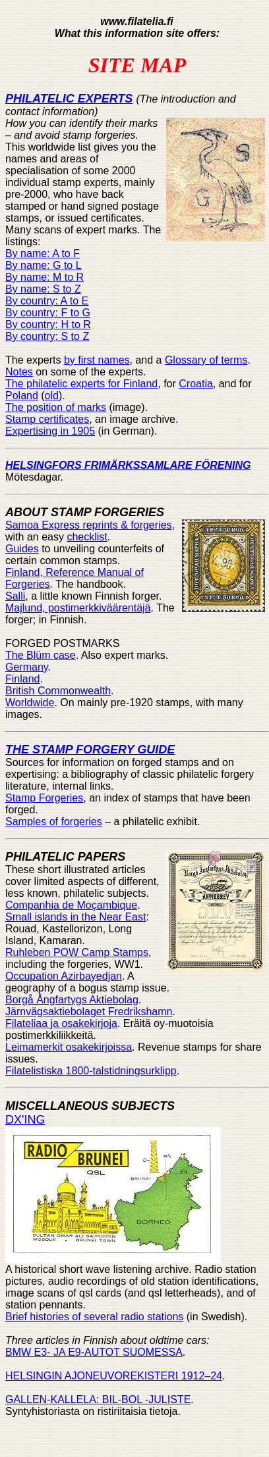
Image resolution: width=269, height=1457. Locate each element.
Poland (21, 395)
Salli (15, 596)
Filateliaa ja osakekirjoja (61, 1023)
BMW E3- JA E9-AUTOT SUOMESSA (94, 1352)
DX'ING (25, 1119)
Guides (22, 548)
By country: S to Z (47, 336)
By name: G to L (43, 265)
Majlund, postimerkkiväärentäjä (78, 607)
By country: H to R (48, 324)
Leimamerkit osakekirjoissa (68, 1047)
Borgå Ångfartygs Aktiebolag (71, 999)
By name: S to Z (43, 289)
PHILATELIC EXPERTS (69, 98)
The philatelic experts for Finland (81, 383)
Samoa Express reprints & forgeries (88, 525)
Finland (22, 678)
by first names (97, 360)
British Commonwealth (58, 690)
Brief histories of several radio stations (94, 1316)
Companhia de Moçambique (71, 905)
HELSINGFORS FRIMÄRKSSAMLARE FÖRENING (128, 465)
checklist (87, 536)
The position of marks (55, 407)
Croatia (196, 383)
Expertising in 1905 (50, 431)
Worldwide (29, 702)
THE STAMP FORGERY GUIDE (90, 749)
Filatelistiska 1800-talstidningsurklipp (91, 1070)
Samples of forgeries (53, 821)
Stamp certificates (47, 419)
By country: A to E (46, 300)
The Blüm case (40, 655)
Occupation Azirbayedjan (63, 976)
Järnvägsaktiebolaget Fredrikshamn (88, 1011)
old (52, 395)
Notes (19, 371)
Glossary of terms (206, 360)
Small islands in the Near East (75, 916)
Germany (26, 667)
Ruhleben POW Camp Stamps (76, 952)
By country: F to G (47, 312)
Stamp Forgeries (44, 797)
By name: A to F (42, 253)
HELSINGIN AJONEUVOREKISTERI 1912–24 (113, 1375)
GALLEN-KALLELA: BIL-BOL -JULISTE (98, 1399)
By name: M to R (44, 277)
